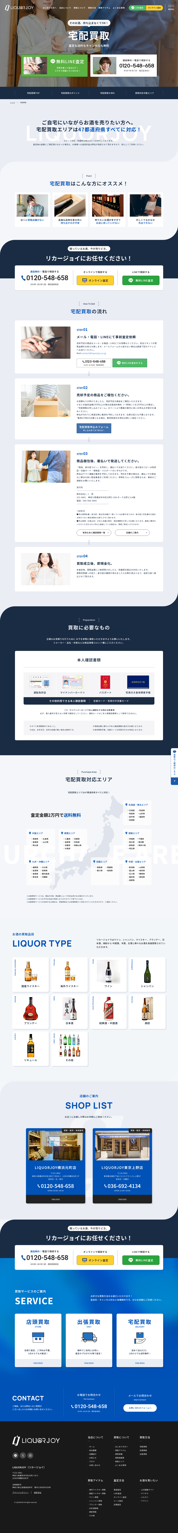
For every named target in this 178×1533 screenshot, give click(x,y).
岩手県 (132, 817)
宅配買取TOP (33, 92)
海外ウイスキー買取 (97, 1489)
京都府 (67, 845)
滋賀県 (67, 842)
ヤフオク (144, 1493)
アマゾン (144, 1501)
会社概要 (93, 1450)
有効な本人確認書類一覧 (96, 532)
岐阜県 (142, 870)
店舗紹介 (93, 1454)
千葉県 (141, 839)
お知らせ (93, 1457)
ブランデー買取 (95, 1504)
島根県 (35, 842)
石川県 (132, 873)
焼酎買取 (93, 1512)
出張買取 (143, 1454)
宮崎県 (45, 870)
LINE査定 (139, 7)
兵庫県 (77, 839)
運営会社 (37, 1492)
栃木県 (132, 842)
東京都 (141, 842)
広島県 (45, 839)
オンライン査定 (154, 7)
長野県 (132, 880)
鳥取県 (35, 839)
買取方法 (92, 7)
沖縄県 (45, 877)
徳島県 (100, 867)
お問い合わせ (94, 1465)
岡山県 (35, 845)
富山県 (132, 870)
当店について (65, 7)
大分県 (45, 867)
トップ (12, 102)
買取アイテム (104, 7)
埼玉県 (132, 848)
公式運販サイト (147, 1489)
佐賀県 (35, 870)
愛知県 (142, 877)
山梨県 (142, 867)
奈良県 (77, 842)
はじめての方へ (50, 7)
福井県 (132, 877)
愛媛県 (110, 867)
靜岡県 (142, 873)
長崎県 (35, 873)
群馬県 (132, 845)
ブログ (92, 1461)
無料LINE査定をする (132, 362)
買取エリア (119, 1461)
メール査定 (118, 1501)
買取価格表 (119, 1457)
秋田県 (142, 810)
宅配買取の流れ (107, 92)
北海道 (132, 810)
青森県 (132, 813)
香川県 (100, 870)
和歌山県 (77, 845)
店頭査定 (117, 1504)
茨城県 (132, 839)
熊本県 (35, 877)
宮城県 (132, 820)
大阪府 (67, 848)
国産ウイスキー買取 (97, 1493)
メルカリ (144, 1497)
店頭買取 (143, 1450)
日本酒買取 (93, 1508)
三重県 (67, 839)
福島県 (142, 817)
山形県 (142, 813)
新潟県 (132, 867)
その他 (92, 1515)
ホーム (92, 1446)
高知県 (110, 870)
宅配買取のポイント (70, 92)
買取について (80, 7)
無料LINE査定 (144, 280)
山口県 (45, 842)
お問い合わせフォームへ (140, 1407)
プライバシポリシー (20, 1492)
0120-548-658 (47, 278)
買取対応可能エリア (144, 92)
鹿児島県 (45, 873)
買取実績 (118, 1454)
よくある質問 (119, 7)
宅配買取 (143, 1446)
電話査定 (117, 1489)
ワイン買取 (93, 1497)
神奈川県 (142, 845)
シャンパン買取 (95, 1501)
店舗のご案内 (136, 532)
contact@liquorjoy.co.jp (94, 353)
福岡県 (35, 867)
